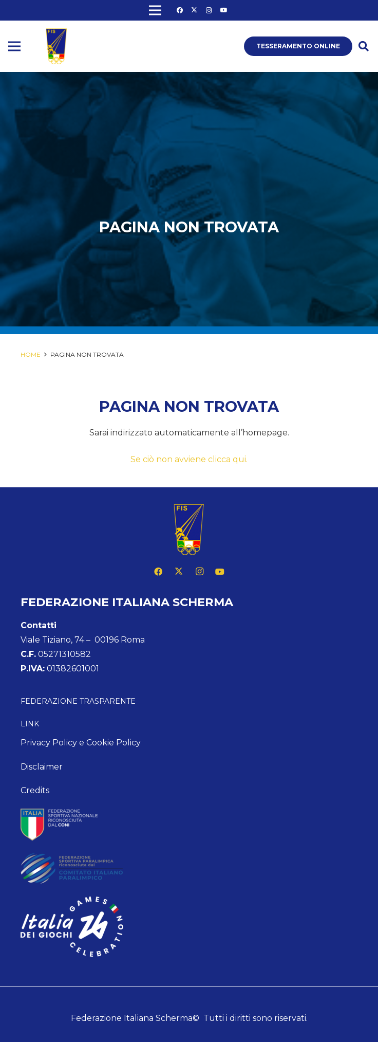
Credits (35, 790)
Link (30, 723)
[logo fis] (56, 46)
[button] (363, 46)
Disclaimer (42, 767)
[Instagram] (209, 10)
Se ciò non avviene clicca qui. (189, 459)
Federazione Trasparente (78, 701)
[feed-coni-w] (189, 824)
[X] (194, 10)
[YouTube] (224, 10)
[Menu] (14, 46)
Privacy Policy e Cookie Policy (81, 742)
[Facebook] (180, 10)
